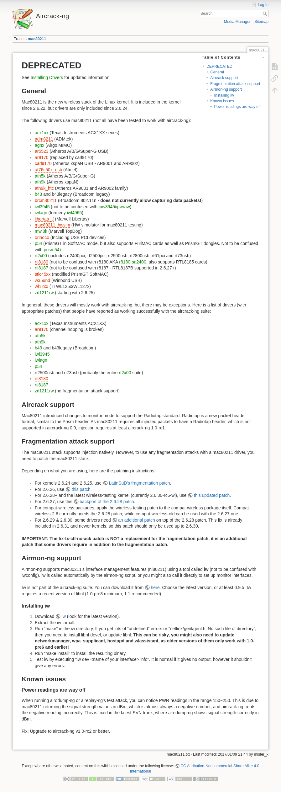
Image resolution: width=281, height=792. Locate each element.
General (217, 72)
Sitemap (261, 21)
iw (64, 616)
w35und (42, 280)
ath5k (40, 175)
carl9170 (43, 163)
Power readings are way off (237, 106)
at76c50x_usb (48, 169)
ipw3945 (107, 206)
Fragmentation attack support (235, 84)
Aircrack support (224, 78)
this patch (81, 489)
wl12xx (41, 286)
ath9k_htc (44, 188)
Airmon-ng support (226, 89)
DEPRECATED (219, 66)
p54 (38, 243)
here (155, 587)
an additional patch (136, 520)
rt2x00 (41, 255)
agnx (39, 145)
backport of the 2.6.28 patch (107, 501)
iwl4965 (74, 212)
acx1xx (42, 132)
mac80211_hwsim (52, 224)
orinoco (42, 237)
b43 (38, 194)
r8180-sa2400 (132, 261)
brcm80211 (46, 200)
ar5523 (42, 151)
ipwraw (123, 206)
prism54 (52, 249)
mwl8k (41, 231)
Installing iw (224, 95)
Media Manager (237, 21)
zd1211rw (44, 292)
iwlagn (41, 212)
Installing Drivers (47, 77)
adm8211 (44, 138)
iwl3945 (42, 206)
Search (265, 13)
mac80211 (37, 39)
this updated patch (212, 495)
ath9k (40, 181)
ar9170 (42, 157)
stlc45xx (43, 274)
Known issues (222, 101)
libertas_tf (44, 218)
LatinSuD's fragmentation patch (139, 483)
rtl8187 (41, 267)
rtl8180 (41, 261)
